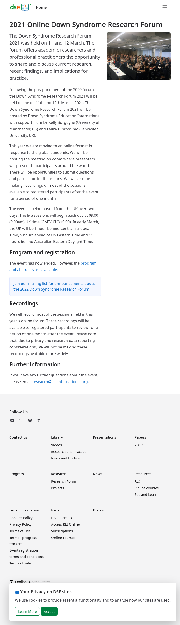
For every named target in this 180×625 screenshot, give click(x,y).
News (97, 473)
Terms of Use (19, 531)
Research (58, 473)
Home (41, 7)
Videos (56, 445)
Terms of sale (20, 563)
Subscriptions (62, 531)
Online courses (147, 487)
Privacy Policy (20, 524)
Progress (16, 473)
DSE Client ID (61, 517)
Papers (140, 437)
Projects (57, 487)
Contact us (18, 437)
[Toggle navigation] (165, 7)
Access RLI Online (65, 524)
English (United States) (30, 581)
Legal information (24, 510)
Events (98, 510)
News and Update (65, 458)
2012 (139, 445)
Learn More (27, 611)
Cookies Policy (21, 517)
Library (57, 437)
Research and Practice (68, 451)
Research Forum (64, 481)
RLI (137, 481)
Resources (143, 473)
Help (55, 510)
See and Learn (146, 494)
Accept (49, 611)
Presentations (104, 437)
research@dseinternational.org (60, 381)
